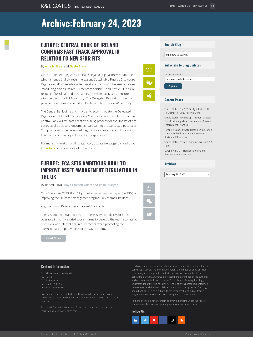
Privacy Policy (192, 334)
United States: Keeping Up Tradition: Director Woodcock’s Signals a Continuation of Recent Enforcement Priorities (188, 121)
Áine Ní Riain (54, 66)
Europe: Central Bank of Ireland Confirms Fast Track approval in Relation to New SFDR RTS (80, 51)
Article (50, 148)
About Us (184, 5)
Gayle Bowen (79, 66)
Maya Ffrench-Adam (77, 185)
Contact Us (199, 5)
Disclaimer (205, 334)
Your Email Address (173, 74)
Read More (53, 238)
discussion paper (109, 193)
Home (171, 5)
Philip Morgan (108, 185)
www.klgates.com (68, 310)
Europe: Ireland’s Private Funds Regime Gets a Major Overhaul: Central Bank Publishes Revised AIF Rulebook (188, 133)
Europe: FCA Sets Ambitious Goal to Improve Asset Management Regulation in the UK (89, 169)
